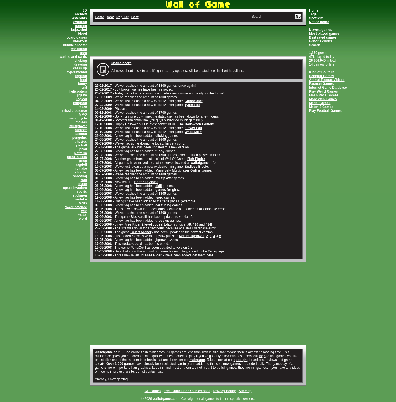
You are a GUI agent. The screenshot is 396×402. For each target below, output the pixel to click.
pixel (83, 149)
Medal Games (319, 103)
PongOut (137, 247)
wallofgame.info (203, 163)
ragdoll (81, 165)
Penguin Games (321, 76)
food (83, 80)
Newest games (320, 30)
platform (80, 153)
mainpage (197, 360)
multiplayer (78, 126)
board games (76, 37)
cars (83, 53)
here (209, 255)
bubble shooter (75, 45)
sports (82, 192)
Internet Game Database (328, 87)
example (188, 201)
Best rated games (323, 37)
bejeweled (79, 30)
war (84, 211)
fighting (81, 76)
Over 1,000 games (120, 364)
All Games (153, 391)
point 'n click (77, 157)
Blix (133, 147)
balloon (81, 26)
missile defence (74, 111)
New (110, 17)
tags (166, 201)
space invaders (75, 188)
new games (232, 364)
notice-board (132, 244)
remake (81, 168)
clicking (81, 61)
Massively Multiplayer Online (177, 170)
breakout (80, 41)
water (82, 215)
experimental (77, 72)
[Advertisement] (198, 40)
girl (84, 87)
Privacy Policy (224, 391)
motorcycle (78, 118)
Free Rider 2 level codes (143, 224)
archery (81, 14)
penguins (79, 138)
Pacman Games (321, 84)
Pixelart (121, 109)
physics (81, 141)
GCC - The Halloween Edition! (191, 124)
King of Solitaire (321, 72)
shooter (81, 172)
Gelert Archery (141, 232)
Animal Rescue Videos (327, 80)
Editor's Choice (146, 182)
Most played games (324, 34)
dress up (80, 68)
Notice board (319, 22)
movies (81, 122)
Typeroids (192, 105)
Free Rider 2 (154, 255)
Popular (122, 17)
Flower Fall (193, 128)
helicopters (78, 91)
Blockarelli (138, 217)
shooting (80, 176)
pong (83, 161)
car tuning (79, 49)
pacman (81, 134)
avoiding (80, 22)
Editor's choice (321, 41)
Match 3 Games (321, 107)
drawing (80, 64)
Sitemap (245, 391)
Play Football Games (325, 111)
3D (85, 10)
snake (82, 184)
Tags (313, 14)
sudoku (81, 199)
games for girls (167, 190)
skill (84, 180)
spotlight (241, 360)
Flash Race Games (324, 95)
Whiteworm (193, 132)
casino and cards (73, 57)
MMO (83, 114)
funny (82, 84)
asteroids (79, 18)
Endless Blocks (197, 167)
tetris (83, 203)
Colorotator (193, 101)
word (83, 219)
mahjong (80, 103)
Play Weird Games (323, 91)
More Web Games (323, 99)
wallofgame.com (107, 352)
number (81, 130)
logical (81, 99)
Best (135, 17)
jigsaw (82, 95)
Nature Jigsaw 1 (191, 236)
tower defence (76, 207)
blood (82, 34)
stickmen (80, 195)
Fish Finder (196, 159)
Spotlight (316, 18)
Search (314, 45)
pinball (81, 145)
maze (83, 107)
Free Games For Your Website (187, 391)
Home (313, 10)
